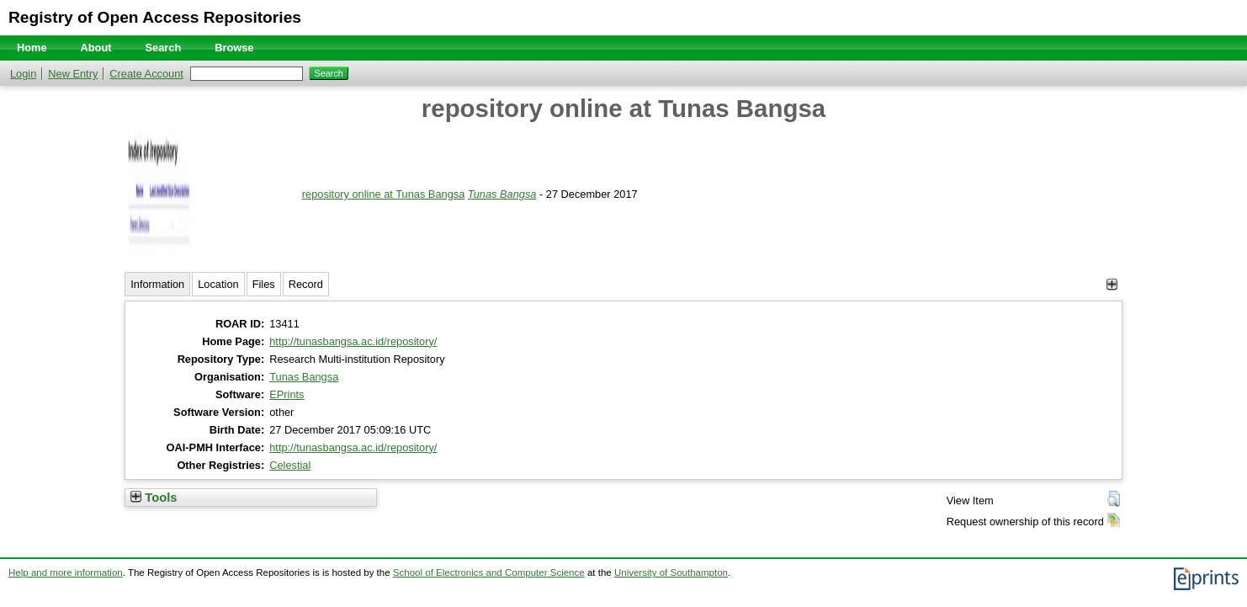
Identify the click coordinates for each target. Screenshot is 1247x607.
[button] (1113, 499)
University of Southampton (671, 572)
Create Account (146, 73)
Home (32, 47)
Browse (234, 47)
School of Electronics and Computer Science (489, 572)
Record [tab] (306, 284)
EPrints (286, 394)
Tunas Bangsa (502, 194)
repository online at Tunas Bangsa (383, 194)
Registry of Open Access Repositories (154, 17)
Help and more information (65, 572)
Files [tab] (263, 284)
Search (164, 47)
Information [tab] (157, 284)
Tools (153, 497)
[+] (1112, 284)
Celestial (289, 465)
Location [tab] (218, 284)
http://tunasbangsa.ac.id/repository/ (353, 341)
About (96, 47)
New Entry (73, 73)
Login (23, 73)
